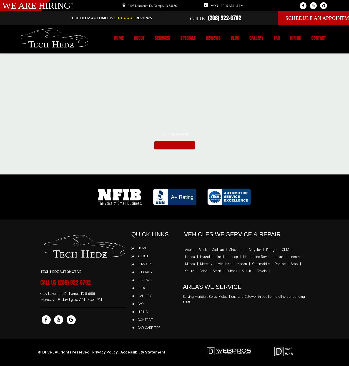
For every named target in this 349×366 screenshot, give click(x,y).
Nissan (242, 264)
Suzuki (246, 271)
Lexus (279, 257)
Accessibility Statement (143, 352)
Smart (217, 271)
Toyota (262, 271)
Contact (318, 38)
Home (119, 38)
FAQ (277, 38)
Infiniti (221, 257)
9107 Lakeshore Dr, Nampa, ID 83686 (152, 6)
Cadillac (218, 250)
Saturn (189, 271)
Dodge (271, 250)
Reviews (213, 38)
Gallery (256, 38)
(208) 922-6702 (224, 18)
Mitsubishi (225, 264)
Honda (190, 257)
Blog (235, 38)
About (139, 38)
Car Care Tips (149, 328)
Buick (203, 250)
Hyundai (206, 257)
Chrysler (255, 250)
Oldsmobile (261, 264)
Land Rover (261, 257)
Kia (245, 257)
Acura (189, 250)
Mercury (206, 264)
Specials (188, 38)
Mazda (190, 264)
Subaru (231, 271)
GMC (285, 250)
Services (162, 38)
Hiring (295, 38)
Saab (294, 264)
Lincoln (294, 257)
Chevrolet (236, 250)
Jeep (234, 257)
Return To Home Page (174, 145)
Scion (203, 271)
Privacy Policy (105, 352)
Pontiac (280, 264)
